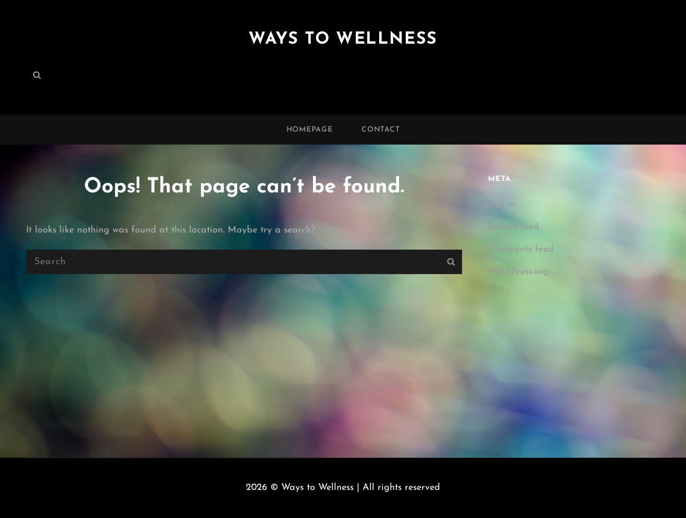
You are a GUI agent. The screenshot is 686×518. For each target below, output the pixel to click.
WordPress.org (518, 272)
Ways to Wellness (343, 39)
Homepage (309, 130)
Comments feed (521, 249)
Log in (502, 205)
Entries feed (513, 227)
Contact (380, 130)
